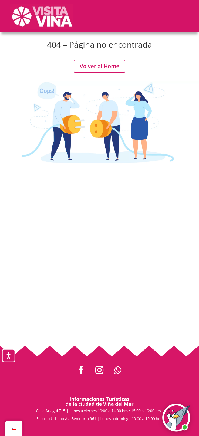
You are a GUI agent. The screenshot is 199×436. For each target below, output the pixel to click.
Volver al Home (99, 66)
